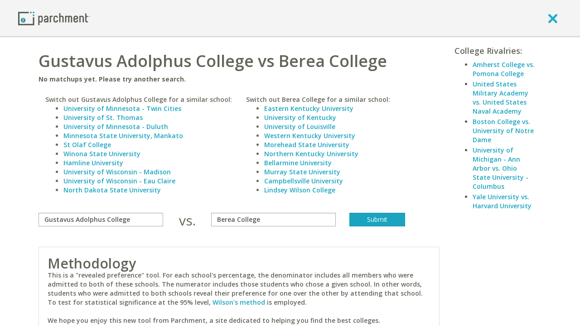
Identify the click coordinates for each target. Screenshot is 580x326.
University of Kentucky (300, 117)
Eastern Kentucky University (308, 108)
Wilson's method (239, 302)
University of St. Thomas (103, 117)
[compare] (101, 219)
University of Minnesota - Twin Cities (122, 108)
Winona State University (101, 153)
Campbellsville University (303, 181)
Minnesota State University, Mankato (123, 135)
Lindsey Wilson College (299, 190)
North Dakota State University (112, 190)
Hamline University (93, 162)
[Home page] (54, 18)
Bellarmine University (298, 162)
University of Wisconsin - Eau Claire (119, 181)
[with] (273, 219)
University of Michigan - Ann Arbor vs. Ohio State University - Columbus (500, 168)
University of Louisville (299, 126)
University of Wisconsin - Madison (117, 172)
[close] (553, 18)
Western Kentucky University (309, 135)
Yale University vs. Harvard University (502, 201)
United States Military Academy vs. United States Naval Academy (500, 97)
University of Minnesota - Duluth (115, 126)
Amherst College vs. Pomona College (504, 69)
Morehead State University (306, 144)
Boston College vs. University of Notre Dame (503, 130)
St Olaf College (87, 144)
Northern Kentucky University (311, 153)
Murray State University (302, 172)
